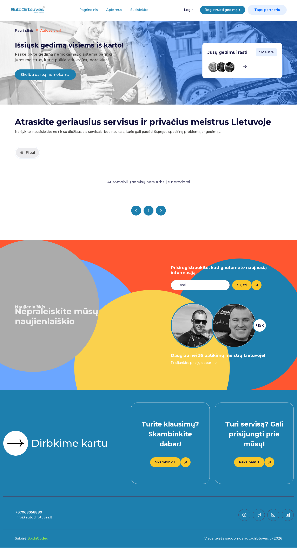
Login (185, 10)
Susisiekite (138, 10)
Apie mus (112, 10)
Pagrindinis (87, 10)
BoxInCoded (37, 539)
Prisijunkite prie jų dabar (194, 363)
